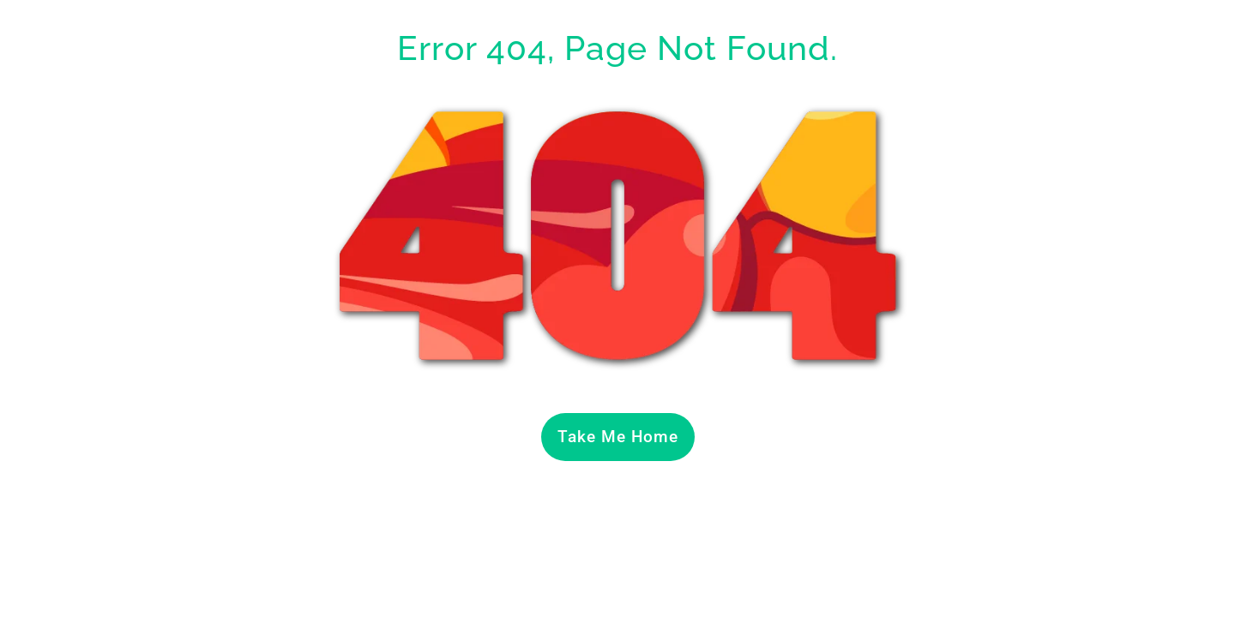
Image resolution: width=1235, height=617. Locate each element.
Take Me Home (617, 436)
